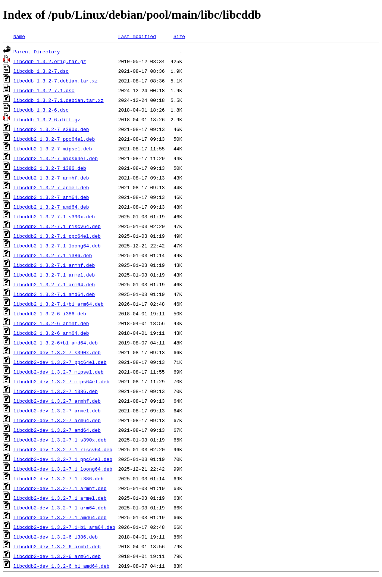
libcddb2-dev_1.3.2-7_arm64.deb (57, 420)
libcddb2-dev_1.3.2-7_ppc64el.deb (60, 362)
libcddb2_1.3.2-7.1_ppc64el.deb (57, 236)
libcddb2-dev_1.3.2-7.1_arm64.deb (60, 507)
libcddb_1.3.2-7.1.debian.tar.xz (58, 100)
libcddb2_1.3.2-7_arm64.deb (51, 197)
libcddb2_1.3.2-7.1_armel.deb (54, 274)
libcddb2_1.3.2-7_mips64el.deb (55, 158)
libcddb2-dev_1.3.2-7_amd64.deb (57, 430)
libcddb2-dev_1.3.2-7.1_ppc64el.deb (62, 459)
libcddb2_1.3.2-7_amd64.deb (51, 206)
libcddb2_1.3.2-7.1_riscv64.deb (57, 226)
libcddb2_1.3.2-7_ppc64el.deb (54, 138)
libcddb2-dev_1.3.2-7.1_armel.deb (60, 498)
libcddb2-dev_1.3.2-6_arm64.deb (57, 556)
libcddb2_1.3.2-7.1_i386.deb (52, 255)
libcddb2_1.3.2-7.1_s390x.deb (54, 216)
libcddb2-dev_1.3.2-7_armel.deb (57, 410)
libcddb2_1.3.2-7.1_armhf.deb (54, 265)
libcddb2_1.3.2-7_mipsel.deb (52, 148)
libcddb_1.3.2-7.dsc (41, 71)
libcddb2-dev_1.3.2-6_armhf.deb (57, 546)
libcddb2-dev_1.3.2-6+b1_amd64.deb (61, 565)
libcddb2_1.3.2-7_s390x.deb (51, 129)
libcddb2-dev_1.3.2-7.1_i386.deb (58, 478)
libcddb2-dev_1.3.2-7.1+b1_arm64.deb (64, 527)
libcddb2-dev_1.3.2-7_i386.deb (55, 391)
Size (179, 36)
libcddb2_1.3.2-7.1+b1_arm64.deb (58, 303)
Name (19, 36)
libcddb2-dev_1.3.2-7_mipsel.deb (58, 371)
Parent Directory (36, 51)
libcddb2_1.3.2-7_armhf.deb (51, 177)
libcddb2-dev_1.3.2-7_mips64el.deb (61, 381)
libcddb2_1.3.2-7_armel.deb (51, 187)
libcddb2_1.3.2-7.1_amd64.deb (54, 294)
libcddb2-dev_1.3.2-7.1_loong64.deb (62, 468)
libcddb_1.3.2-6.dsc (41, 109)
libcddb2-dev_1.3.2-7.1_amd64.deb (60, 517)
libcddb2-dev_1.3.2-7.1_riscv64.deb (62, 449)
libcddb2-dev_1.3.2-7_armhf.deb (57, 400)
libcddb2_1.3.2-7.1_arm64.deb (54, 284)
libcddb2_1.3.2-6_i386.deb (49, 313)
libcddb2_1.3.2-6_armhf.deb (51, 323)
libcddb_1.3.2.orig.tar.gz (49, 61)
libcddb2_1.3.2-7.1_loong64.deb (57, 245)
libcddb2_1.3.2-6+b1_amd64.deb (55, 342)
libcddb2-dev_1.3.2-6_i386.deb (55, 536)
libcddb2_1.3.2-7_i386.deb (49, 168)
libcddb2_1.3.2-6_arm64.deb (51, 333)
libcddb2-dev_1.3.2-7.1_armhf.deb (60, 488)
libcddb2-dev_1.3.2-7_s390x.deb (57, 352)
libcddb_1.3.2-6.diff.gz (46, 119)
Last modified (137, 36)
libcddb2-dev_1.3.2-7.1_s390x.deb (60, 439)
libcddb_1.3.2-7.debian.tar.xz (55, 80)
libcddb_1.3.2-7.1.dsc (44, 90)
